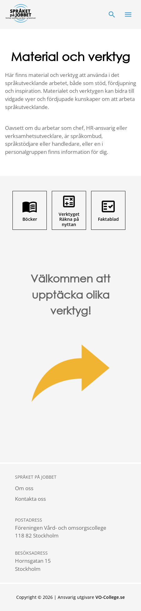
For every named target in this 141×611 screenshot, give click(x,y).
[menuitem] (35, 488)
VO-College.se (110, 597)
